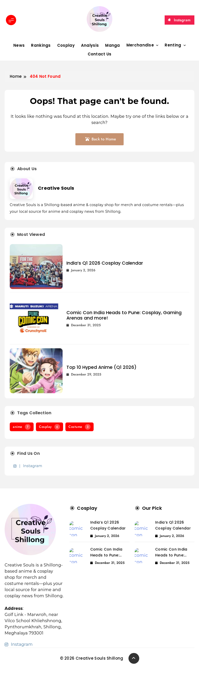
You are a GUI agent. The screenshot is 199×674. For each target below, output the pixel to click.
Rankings (41, 45)
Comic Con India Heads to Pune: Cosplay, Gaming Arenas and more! (124, 315)
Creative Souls (56, 188)
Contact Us (100, 54)
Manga (112, 45)
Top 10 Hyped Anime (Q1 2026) (101, 367)
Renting (173, 45)
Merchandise (140, 45)
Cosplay (66, 45)
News (19, 45)
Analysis (90, 45)
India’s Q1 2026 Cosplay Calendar (104, 263)
